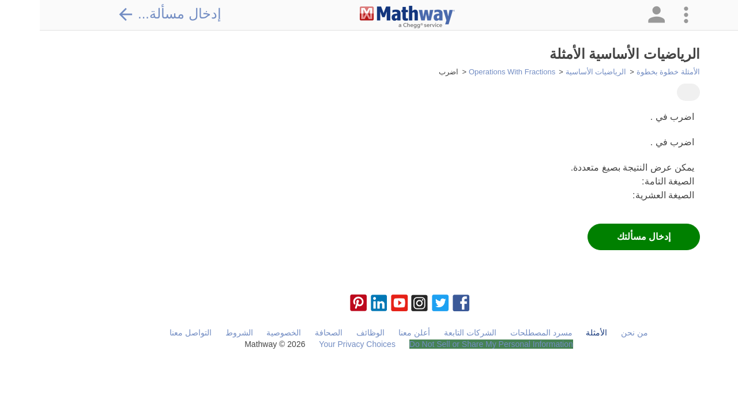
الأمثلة (556, 332)
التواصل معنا (151, 332)
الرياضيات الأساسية (556, 71)
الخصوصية (244, 332)
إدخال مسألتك (604, 237)
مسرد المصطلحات (501, 332)
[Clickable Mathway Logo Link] (367, 17)
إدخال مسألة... (130, 13)
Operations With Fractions (472, 71)
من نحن (594, 332)
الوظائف (331, 332)
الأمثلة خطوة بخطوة (628, 71)
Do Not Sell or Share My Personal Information (451, 344)
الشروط (199, 332)
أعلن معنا (374, 332)
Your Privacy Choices (317, 344)
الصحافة (289, 332)
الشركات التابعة (430, 332)
